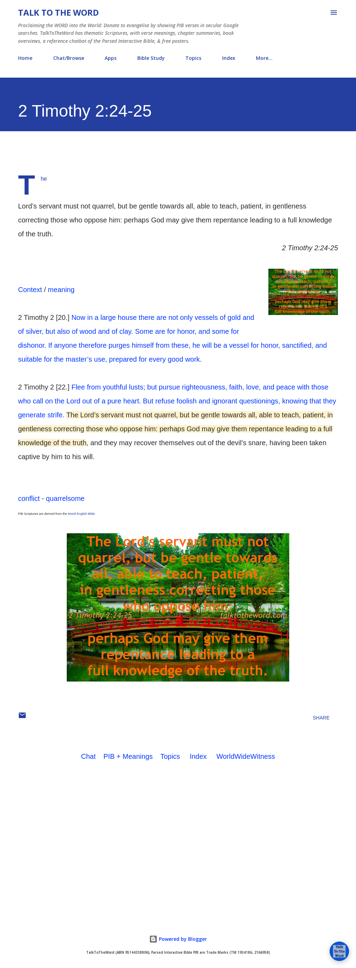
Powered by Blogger (178, 939)
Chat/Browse (68, 58)
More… (264, 58)
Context (30, 289)
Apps (110, 58)
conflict (29, 498)
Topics (193, 58)
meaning (61, 289)
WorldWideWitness (245, 756)
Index (228, 58)
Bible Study (151, 58)
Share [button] (321, 718)
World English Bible (81, 514)
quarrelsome (65, 498)
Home (25, 58)
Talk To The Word (58, 12)
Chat (88, 756)
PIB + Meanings (128, 756)
